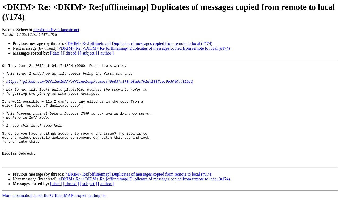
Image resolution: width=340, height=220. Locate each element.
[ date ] (56, 53)
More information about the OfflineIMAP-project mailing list (54, 215)
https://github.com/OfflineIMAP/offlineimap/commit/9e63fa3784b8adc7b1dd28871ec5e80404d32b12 (99, 85)
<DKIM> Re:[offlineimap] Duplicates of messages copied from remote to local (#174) (138, 43)
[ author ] (106, 53)
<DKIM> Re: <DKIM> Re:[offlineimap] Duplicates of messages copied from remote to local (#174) (144, 48)
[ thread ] (71, 53)
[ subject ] (88, 53)
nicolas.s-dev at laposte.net (56, 29)
